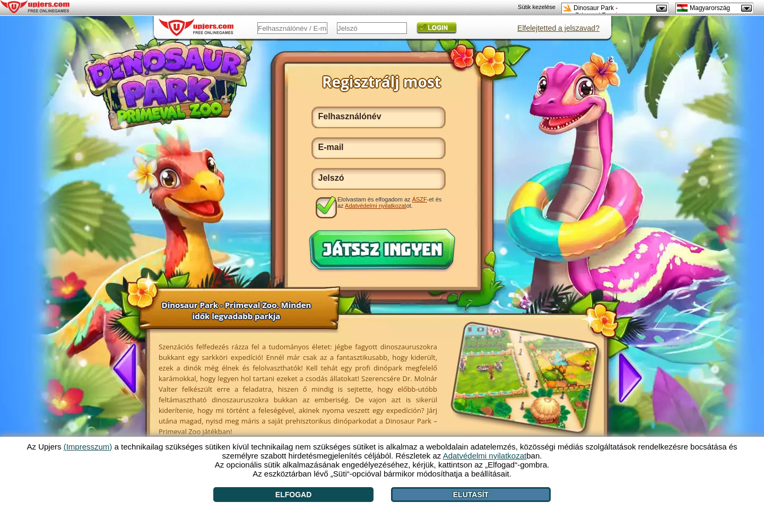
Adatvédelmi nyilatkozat (375, 205)
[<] (129, 369)
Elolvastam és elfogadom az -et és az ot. (389, 202)
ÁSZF (419, 199)
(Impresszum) (88, 446)
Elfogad (293, 494)
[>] (626, 377)
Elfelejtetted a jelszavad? (558, 28)
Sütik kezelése (536, 7)
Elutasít (471, 494)
